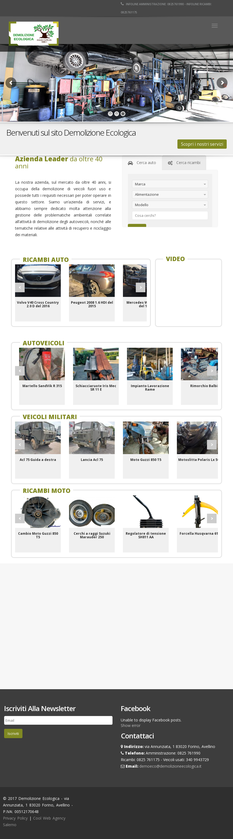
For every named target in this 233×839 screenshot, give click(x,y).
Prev (20, 287)
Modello (141, 204)
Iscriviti (13, 733)
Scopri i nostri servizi (202, 144)
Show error (130, 725)
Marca (140, 184)
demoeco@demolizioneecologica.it (170, 766)
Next (140, 287)
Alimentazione (147, 194)
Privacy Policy (15, 818)
